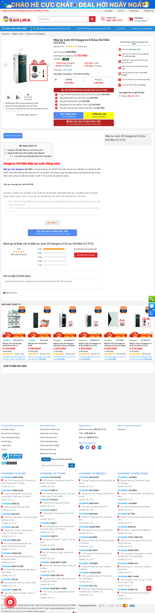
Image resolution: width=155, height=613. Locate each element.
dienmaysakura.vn (39, 611)
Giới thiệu (108, 11)
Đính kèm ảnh (10, 293)
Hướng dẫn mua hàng (49, 433)
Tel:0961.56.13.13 (7, 487)
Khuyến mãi (149, 11)
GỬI (71, 466)
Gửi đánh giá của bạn (86, 255)
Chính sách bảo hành (48, 437)
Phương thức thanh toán (50, 429)
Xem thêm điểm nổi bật (26, 115)
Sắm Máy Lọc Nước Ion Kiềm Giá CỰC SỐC (53, 29)
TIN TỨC (121, 29)
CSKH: (87, 433)
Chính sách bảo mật (48, 449)
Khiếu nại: (88, 437)
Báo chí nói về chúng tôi (142, 29)
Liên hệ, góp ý (6, 441)
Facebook (121, 429)
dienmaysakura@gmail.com (58, 608)
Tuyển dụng (134, 11)
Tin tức (120, 11)
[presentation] (5, 65)
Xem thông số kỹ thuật (28, 97)
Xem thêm (52, 223)
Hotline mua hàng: (92, 429)
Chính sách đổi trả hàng (49, 445)
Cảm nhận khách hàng (10, 437)
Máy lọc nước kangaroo (14, 169)
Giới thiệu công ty (8, 429)
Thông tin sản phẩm (13, 136)
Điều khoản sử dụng (48, 453)
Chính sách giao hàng (48, 441)
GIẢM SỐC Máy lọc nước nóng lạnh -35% (93, 29)
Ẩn (35, 146)
